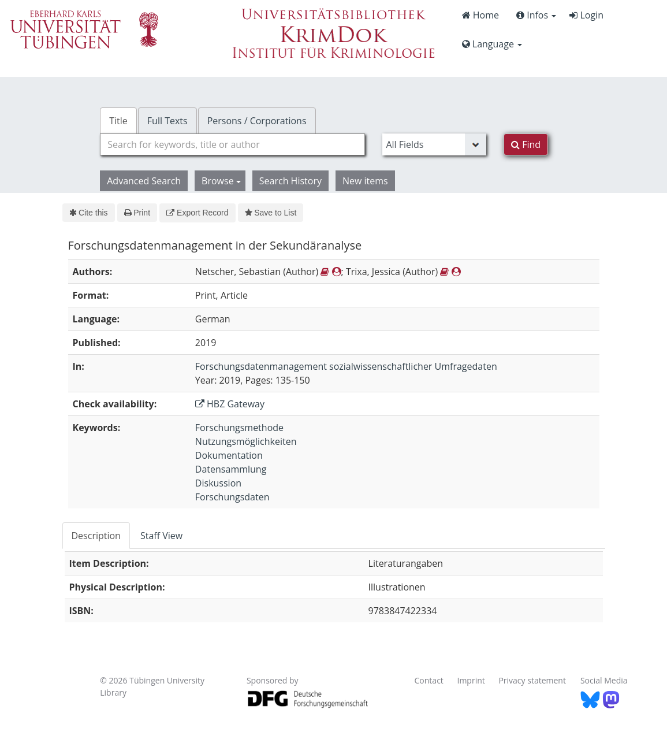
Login (586, 15)
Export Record (197, 212)
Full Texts (167, 120)
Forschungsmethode (239, 427)
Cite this (88, 212)
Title (118, 120)
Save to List (271, 212)
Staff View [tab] (161, 535)
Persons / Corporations (257, 120)
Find (526, 144)
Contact (429, 680)
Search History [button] (290, 180)
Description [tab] (96, 535)
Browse (221, 180)
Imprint (471, 680)
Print (137, 212)
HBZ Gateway (229, 404)
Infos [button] (536, 15)
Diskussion (218, 483)
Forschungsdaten (232, 497)
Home (480, 15)
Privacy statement (532, 680)
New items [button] (365, 180)
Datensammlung (231, 469)
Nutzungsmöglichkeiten (246, 441)
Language (492, 44)
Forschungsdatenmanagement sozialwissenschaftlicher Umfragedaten (346, 366)
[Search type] (434, 144)
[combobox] (232, 144)
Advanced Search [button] (144, 180)
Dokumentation (229, 455)
